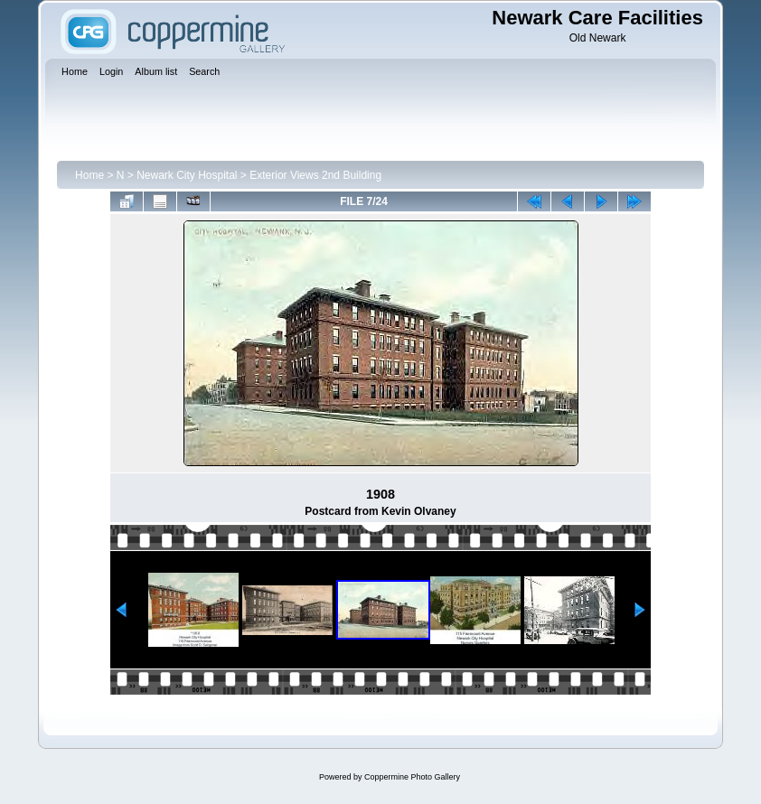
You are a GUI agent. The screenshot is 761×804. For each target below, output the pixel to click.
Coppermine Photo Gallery (412, 776)
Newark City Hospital (186, 175)
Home (89, 175)
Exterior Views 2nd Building (315, 175)
